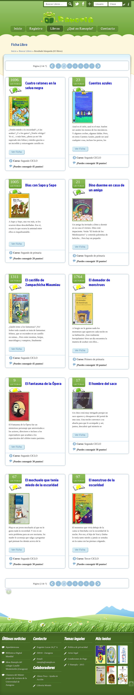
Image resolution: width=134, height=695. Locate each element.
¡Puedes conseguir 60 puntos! (91, 564)
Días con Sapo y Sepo (40, 185)
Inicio (18, 29)
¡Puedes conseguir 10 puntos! (91, 261)
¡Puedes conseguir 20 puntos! (28, 258)
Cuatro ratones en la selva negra (40, 85)
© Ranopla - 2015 (76, 664)
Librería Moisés (44, 685)
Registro (35, 29)
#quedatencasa (12, 647)
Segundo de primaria (31, 252)
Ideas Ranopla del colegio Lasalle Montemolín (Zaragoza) (17, 665)
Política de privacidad (78, 647)
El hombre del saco (103, 383)
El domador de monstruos (99, 282)
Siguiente (98, 66)
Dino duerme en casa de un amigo (106, 187)
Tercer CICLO (91, 558)
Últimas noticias (13, 638)
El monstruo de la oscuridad (102, 482)
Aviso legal (73, 653)
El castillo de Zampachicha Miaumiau (42, 282)
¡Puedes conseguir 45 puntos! (28, 166)
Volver (8, 589)
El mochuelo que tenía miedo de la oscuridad (41, 482)
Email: (40, 659)
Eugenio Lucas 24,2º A (47, 647)
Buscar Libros (25, 51)
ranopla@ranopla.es (46, 662)
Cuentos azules (100, 83)
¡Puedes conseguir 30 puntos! (91, 163)
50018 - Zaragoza (45, 653)
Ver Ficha (16, 152)
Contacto (108, 29)
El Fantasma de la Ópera (43, 383)
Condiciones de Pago (77, 659)
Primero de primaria (94, 359)
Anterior (52, 66)
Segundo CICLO (29, 160)
